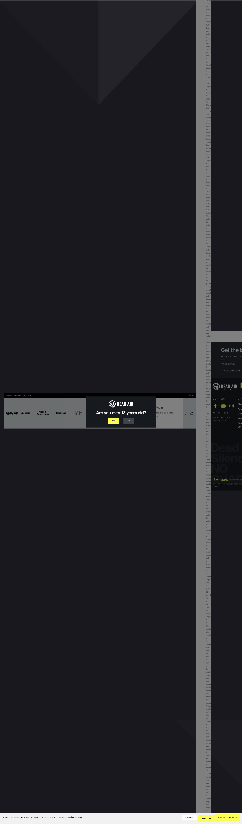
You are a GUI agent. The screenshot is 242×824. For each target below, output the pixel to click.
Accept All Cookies (225, 818)
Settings (177, 818)
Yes (112, 421)
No (129, 421)
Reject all (198, 818)
